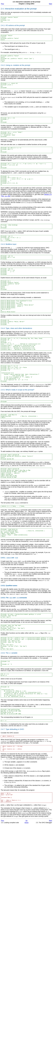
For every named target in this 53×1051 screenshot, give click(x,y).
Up (26, 865)
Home (27, 867)
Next (50, 4)
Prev (2, 4)
